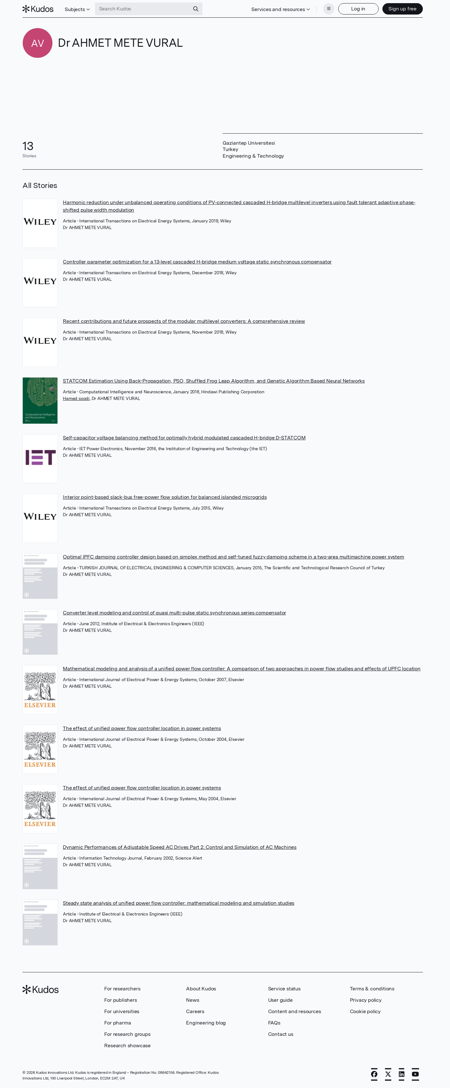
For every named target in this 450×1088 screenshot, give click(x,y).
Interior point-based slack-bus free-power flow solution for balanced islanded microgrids (165, 497)
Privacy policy (365, 1000)
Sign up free (402, 9)
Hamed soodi (76, 398)
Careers (195, 1011)
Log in (358, 9)
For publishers (120, 1000)
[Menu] (328, 9)
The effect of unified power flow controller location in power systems (142, 728)
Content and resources (294, 1011)
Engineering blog (206, 1023)
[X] (388, 1074)
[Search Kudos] (142, 9)
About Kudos (201, 989)
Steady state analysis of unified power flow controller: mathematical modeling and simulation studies (178, 903)
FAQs (274, 1023)
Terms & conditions (372, 989)
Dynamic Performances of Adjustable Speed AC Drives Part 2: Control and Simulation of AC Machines (180, 847)
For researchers (122, 989)
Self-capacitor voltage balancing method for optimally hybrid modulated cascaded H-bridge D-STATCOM (184, 438)
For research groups (127, 1034)
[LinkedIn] (402, 1074)
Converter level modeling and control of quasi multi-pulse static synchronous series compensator (174, 613)
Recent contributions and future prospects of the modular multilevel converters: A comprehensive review (184, 321)
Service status (284, 989)
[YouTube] (415, 1074)
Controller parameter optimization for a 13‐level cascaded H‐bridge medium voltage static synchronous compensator (197, 262)
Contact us (280, 1034)
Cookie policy (365, 1011)
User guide (280, 1000)
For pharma (117, 1023)
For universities (121, 1011)
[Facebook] (374, 1074)
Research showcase (127, 1046)
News (192, 1000)
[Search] (195, 9)
